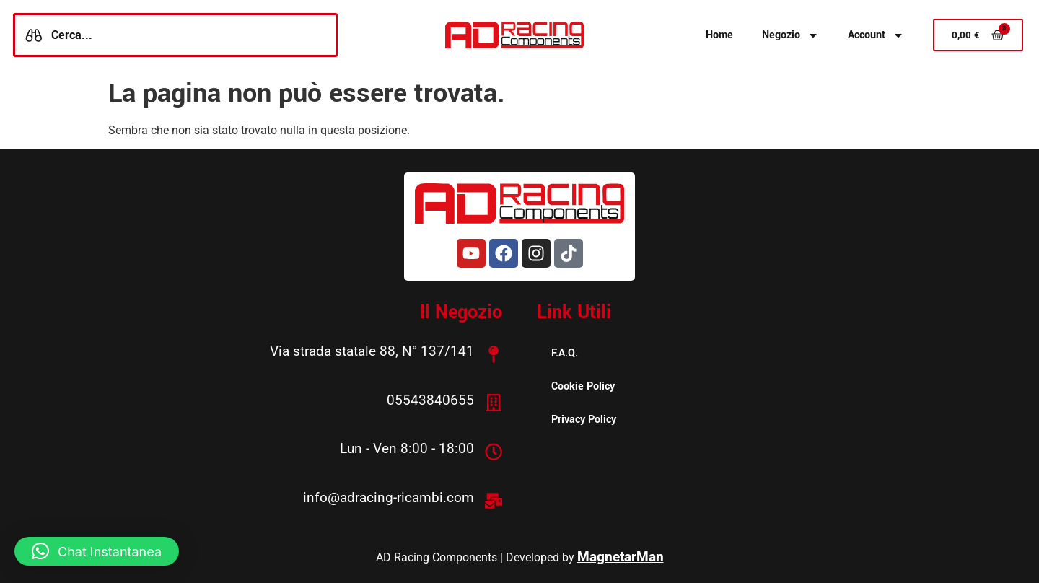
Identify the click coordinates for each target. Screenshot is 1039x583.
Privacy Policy (583, 419)
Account (876, 35)
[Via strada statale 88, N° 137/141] (493, 353)
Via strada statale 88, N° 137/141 (372, 351)
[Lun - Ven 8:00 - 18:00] (493, 450)
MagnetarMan (620, 554)
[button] (96, 551)
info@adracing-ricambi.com (388, 496)
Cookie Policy (583, 386)
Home (719, 35)
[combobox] (175, 35)
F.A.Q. (564, 353)
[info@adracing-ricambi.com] (493, 498)
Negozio (790, 35)
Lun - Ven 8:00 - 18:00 (407, 447)
